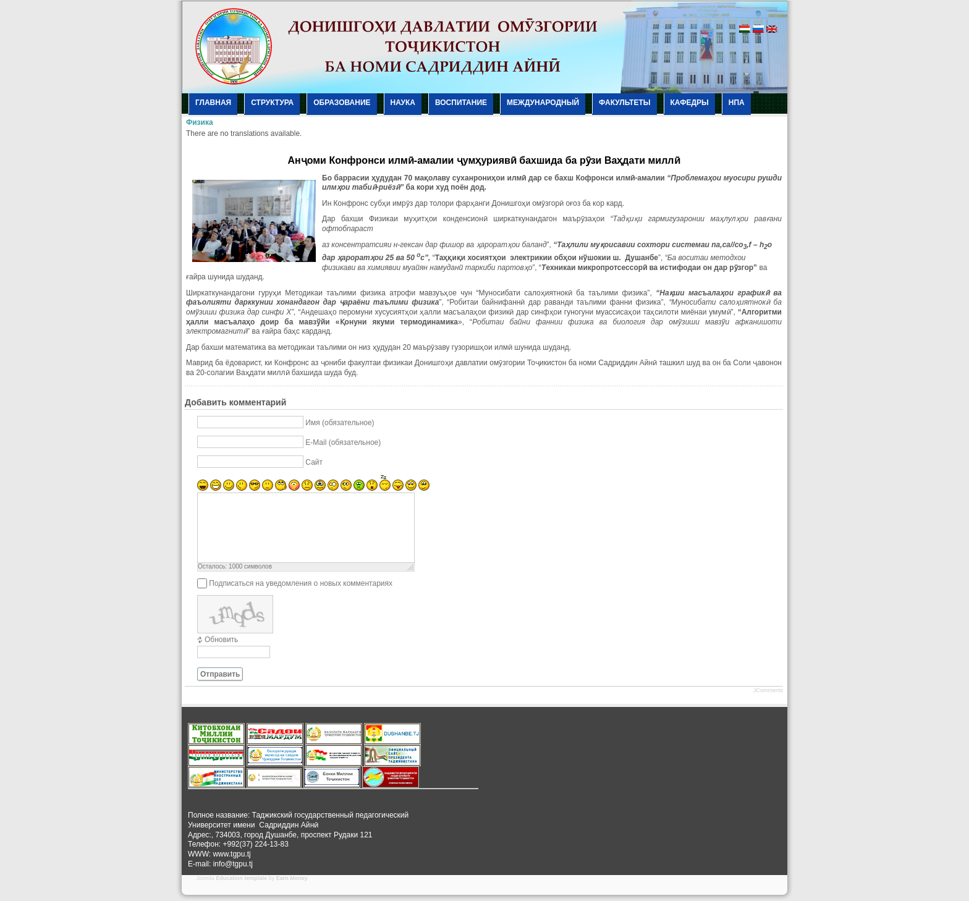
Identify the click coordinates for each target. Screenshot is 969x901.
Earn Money (292, 878)
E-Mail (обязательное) (343, 442)
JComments (768, 690)
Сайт (314, 462)
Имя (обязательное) (339, 422)
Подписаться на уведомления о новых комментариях (300, 583)
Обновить (221, 639)
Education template (241, 878)
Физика (199, 122)
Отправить (220, 674)
